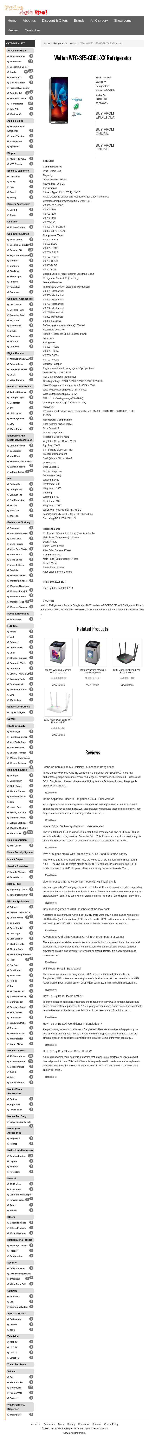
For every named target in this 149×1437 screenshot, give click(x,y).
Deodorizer (14, 451)
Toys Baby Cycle (17, 889)
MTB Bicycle (14, 164)
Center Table (15, 647)
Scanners (13, 292)
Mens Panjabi (15, 544)
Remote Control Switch (20, 461)
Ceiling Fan (14, 484)
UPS (10, 424)
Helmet (12, 1144)
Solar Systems (15, 418)
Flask (11, 960)
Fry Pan (12, 965)
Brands (79, 20)
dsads (11, 72)
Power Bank (14, 1110)
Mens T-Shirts (15, 565)
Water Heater (15, 1039)
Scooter (12, 1398)
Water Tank (14, 833)
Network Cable (15, 1200)
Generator (13, 403)
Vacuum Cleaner (16, 817)
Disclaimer (83, 1424)
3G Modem (14, 1184)
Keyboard (13, 320)
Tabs (11, 1077)
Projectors (13, 287)
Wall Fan (12, 516)
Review (13, 30)
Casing (12, 210)
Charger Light (15, 397)
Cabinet (12, 642)
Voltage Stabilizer (17, 823)
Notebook (13, 1172)
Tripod (11, 215)
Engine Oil (13, 1138)
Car (10, 1377)
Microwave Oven (17, 996)
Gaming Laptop (16, 1156)
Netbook (12, 1166)
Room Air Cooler (17, 98)
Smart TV (13, 1358)
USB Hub (13, 346)
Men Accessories (17, 533)
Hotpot (11, 981)
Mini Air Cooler (16, 82)
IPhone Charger (16, 227)
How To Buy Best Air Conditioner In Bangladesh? (72, 1023)
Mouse (11, 331)
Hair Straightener (17, 737)
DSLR (11, 375)
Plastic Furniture (17, 689)
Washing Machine (17, 828)
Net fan (12, 505)
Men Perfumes (15, 747)
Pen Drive (13, 271)
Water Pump (14, 429)
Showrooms (123, 20)
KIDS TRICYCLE (16, 159)
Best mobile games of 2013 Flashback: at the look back (76, 909)
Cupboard (13, 668)
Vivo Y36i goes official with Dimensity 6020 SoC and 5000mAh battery (85, 853)
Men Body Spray (16, 742)
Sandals (12, 570)
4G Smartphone (16, 1056)
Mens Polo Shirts (17, 549)
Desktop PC (14, 250)
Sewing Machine (16, 812)
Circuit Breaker (16, 445)
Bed (10, 637)
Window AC (14, 114)
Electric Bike (15, 1382)
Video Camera (15, 380)
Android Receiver (17, 392)
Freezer (12, 1251)
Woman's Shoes (17, 581)
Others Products (16, 1228)
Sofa (10, 695)
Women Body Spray (18, 758)
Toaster (12, 1028)
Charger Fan (14, 489)
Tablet (11, 1072)
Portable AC (14, 93)
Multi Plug (13, 456)
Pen (10, 187)
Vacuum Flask (15, 1033)
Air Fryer (13, 775)
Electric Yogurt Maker (19, 954)
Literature (13, 176)
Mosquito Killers (16, 1223)
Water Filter (14, 1415)
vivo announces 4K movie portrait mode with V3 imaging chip (79, 881)
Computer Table (16, 663)
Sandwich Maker (16, 1023)
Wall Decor (14, 846)
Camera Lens (15, 364)
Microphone (14, 141)
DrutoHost (102, 1428)
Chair (11, 653)
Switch (12, 1210)
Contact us (33, 30)
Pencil (11, 192)
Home (12, 20)
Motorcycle (14, 1388)
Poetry (11, 197)
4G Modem (14, 1189)
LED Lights (14, 413)
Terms (61, 1424)
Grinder (12, 907)
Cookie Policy (111, 1424)
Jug (10, 986)
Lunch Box (14, 807)
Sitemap (96, 1424)
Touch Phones (15, 1082)
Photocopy (14, 276)
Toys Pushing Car (17, 895)
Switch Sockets (16, 467)
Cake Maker (14, 781)
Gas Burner (14, 970)
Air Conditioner (16, 56)
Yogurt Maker (15, 1044)
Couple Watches (16, 872)
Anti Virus (13, 1296)
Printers (12, 282)
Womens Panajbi (17, 591)
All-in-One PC (15, 239)
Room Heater (15, 104)
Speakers (13, 146)
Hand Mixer (14, 975)
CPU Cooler (14, 304)
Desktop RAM (15, 310)
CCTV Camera (15, 1268)
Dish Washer (15, 939)
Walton (73, 43)
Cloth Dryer (14, 786)
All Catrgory (99, 20)
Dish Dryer (14, 933)
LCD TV (12, 1347)
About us (29, 20)
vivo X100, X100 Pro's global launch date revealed (73, 826)
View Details (58, 685)
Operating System (17, 1307)
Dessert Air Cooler (17, 67)
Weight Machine (16, 1233)
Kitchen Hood (15, 991)
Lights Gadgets (16, 712)
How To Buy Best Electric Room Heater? (67, 1051)
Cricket (12, 1324)
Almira (11, 631)
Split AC (12, 109)
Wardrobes (14, 700)
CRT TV (12, 1342)
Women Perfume (17, 763)
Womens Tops (15, 602)
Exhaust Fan (14, 495)
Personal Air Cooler (18, 88)
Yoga (11, 1330)
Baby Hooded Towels (19, 1122)
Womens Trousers (17, 607)
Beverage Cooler (17, 1245)
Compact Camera (17, 369)
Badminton (14, 1319)
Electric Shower (16, 791)
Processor (13, 336)
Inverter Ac (14, 77)
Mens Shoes (14, 560)
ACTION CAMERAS (18, 359)
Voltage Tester (15, 472)
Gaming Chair (15, 684)
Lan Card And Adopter (19, 1195)
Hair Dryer (13, 731)
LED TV (12, 1352)
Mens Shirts (14, 554)
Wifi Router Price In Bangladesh (62, 968)
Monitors (13, 266)
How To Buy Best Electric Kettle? (63, 996)
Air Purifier (14, 61)
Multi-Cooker (15, 1002)
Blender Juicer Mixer (19, 912)
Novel (11, 182)
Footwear (13, 528)
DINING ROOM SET (18, 674)
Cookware (13, 923)
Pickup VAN (14, 1393)
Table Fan (13, 510)
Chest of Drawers (17, 658)
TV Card (12, 341)
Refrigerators (15, 1256)
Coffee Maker (15, 917)
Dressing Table (16, 679)
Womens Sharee (16, 596)
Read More (51, 792)
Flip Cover (13, 1104)
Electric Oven (15, 949)
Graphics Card (15, 315)
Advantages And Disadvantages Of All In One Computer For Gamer (83, 936)
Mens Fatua (14, 538)
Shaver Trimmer (16, 753)
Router (12, 1205)
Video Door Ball (16, 1284)
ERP (10, 1302)
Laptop (12, 1161)
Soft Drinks (14, 619)
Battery (12, 1099)
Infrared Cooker (16, 796)
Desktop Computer (18, 245)
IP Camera (13, 1279)
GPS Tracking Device (19, 1273)
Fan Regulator (15, 500)
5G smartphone (16, 1061)
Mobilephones (15, 1067)
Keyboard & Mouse (18, 255)
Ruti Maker (14, 1017)
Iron (10, 802)
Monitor (12, 260)
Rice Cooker (14, 1012)
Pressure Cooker (17, 1007)
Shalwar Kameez (17, 575)
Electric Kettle (15, 944)
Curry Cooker (15, 928)
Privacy (71, 1424)
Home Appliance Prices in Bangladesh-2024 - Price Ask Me (78, 798)
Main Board (14, 325)
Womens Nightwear (18, 586)
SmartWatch (14, 877)
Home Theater (15, 136)
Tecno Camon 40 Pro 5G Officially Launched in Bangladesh (79, 767)
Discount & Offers (55, 20)
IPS (10, 408)
